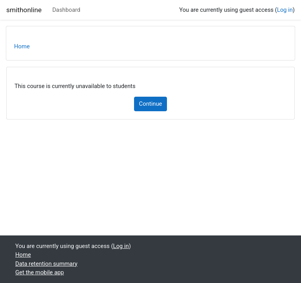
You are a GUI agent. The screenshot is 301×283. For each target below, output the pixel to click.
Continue (150, 103)
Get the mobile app (39, 272)
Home (22, 46)
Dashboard (66, 9)
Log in (285, 9)
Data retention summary (46, 263)
